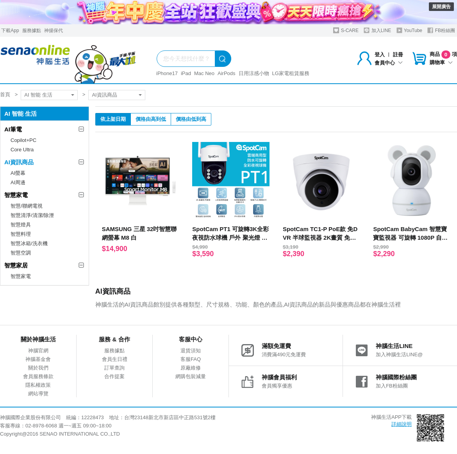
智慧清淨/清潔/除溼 (32, 215)
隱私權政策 (38, 385)
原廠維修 (190, 368)
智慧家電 (16, 195)
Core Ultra (22, 150)
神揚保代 (53, 30)
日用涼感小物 (254, 73)
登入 (380, 54)
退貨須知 (190, 351)
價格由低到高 (191, 119)
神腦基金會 (38, 359)
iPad (186, 73)
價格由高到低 (151, 119)
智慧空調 (21, 253)
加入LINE (377, 30)
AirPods (227, 73)
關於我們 (38, 368)
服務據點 (31, 30)
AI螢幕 (18, 173)
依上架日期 (113, 119)
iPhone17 (167, 73)
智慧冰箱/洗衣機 (29, 243)
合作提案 (114, 376)
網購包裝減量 (190, 376)
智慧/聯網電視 (27, 206)
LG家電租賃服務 (290, 73)
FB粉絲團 (441, 30)
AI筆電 (13, 129)
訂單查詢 (114, 368)
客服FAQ (190, 359)
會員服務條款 (38, 376)
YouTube (409, 30)
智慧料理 (21, 234)
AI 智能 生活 (38, 95)
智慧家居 (16, 265)
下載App (10, 30)
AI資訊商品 (104, 95)
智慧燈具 (21, 225)
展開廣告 (441, 6)
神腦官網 (38, 351)
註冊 (398, 54)
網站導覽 (38, 394)
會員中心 (389, 63)
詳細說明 (401, 424)
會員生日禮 (114, 359)
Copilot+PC (23, 140)
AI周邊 (18, 182)
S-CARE (346, 30)
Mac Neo (204, 73)
